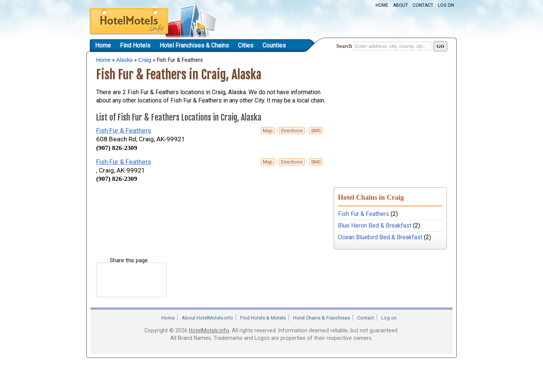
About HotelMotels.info (207, 318)
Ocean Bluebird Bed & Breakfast (380, 237)
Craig (144, 60)
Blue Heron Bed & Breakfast (374, 225)
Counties (274, 45)
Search (344, 46)
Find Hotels (135, 45)
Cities (245, 45)
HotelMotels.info (209, 330)
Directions (292, 130)
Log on (446, 5)
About (400, 5)
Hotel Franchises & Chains (194, 45)
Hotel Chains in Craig (371, 197)
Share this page (129, 260)
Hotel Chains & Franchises (321, 318)
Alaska (124, 60)
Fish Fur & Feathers (123, 130)
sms (316, 130)
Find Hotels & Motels (263, 318)
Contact (423, 5)
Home (382, 5)
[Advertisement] (184, 199)
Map (268, 130)
